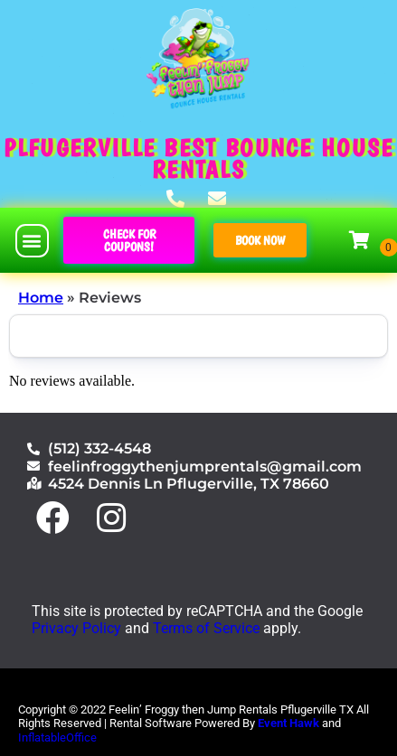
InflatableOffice (57, 737)
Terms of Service (206, 628)
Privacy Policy (76, 628)
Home (40, 297)
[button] (32, 240)
